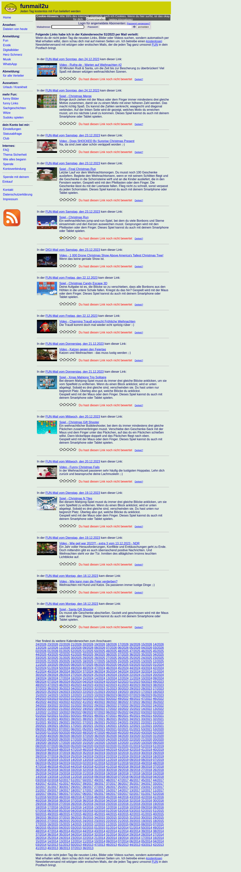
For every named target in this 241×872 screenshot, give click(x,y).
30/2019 (146, 753)
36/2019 (76, 753)
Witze (7, 112)
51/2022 (99, 698)
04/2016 (76, 810)
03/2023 (52, 698)
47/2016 (87, 797)
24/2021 (123, 722)
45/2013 (123, 844)
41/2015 (146, 814)
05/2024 (76, 681)
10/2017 (41, 793)
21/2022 (64, 708)
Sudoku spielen (13, 117)
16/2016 (64, 807)
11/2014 (87, 841)
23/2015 (99, 821)
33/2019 (111, 753)
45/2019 (99, 749)
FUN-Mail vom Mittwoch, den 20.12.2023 (72, 416)
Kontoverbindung (14, 168)
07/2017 (76, 793)
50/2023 (146, 681)
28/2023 (146, 688)
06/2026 (123, 647)
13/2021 (123, 725)
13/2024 (111, 678)
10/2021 (158, 725)
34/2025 (158, 654)
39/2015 (41, 817)
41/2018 (111, 766)
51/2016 (41, 797)
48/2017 (111, 780)
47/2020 (99, 732)
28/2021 (76, 722)
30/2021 (52, 722)
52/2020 (41, 732)
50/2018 (134, 763)
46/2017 (134, 780)
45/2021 (134, 715)
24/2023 (64, 691)
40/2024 (52, 671)
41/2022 (87, 702)
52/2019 (146, 746)
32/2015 (123, 817)
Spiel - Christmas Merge (75, 96)
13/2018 (52, 776)
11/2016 (123, 807)
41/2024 (41, 671)
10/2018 (87, 776)
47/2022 (146, 698)
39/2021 (76, 719)
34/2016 (111, 800)
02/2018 (52, 780)
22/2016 (123, 804)
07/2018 (123, 776)
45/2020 (123, 732)
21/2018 (87, 773)
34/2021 (134, 719)
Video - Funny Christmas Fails (79, 467)
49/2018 (146, 763)
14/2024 (99, 678)
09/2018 (99, 776)
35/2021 (123, 719)
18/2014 (134, 838)
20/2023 (111, 691)
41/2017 (64, 783)
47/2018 (41, 766)
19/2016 (158, 804)
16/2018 (146, 773)
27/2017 (99, 787)
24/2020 (111, 739)
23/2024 (123, 675)
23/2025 (158, 658)
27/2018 (146, 770)
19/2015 (146, 821)
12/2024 (123, 678)
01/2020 (123, 746)
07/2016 (41, 810)
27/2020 (76, 739)
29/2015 (158, 817)
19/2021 (52, 725)
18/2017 (76, 790)
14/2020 (99, 742)
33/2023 (87, 688)
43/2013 (146, 844)
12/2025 (158, 661)
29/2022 (99, 705)
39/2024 (64, 671)
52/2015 (146, 810)
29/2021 (64, 722)
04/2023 (41, 698)
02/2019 (87, 763)
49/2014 (158, 827)
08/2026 (99, 647)
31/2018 (99, 770)
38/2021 (87, 719)
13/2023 (64, 695)
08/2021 (52, 729)
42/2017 (52, 783)
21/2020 (146, 739)
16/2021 (87, 725)
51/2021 (64, 715)
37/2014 (41, 834)
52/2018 (111, 763)
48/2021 (99, 715)
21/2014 (99, 838)
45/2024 (123, 668)
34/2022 (41, 705)
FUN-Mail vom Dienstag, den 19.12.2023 (72, 492)
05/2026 (134, 647)
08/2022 (87, 712)
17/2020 (64, 742)
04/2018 (158, 776)
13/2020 (111, 742)
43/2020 (146, 732)
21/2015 (123, 821)
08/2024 (41, 681)
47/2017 (123, 780)
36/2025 (134, 654)
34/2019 (99, 753)
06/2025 (99, 664)
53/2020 (158, 729)
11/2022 (52, 712)
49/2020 (76, 732)
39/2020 (64, 736)
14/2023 (52, 695)
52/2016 (158, 793)
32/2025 (52, 658)
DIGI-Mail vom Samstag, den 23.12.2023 (72, 249)
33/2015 (111, 817)
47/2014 (52, 831)
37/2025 (123, 654)
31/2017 (52, 787)
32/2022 (64, 705)
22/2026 (64, 644)
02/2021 (123, 729)
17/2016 (52, 807)
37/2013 (76, 848)
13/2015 (87, 824)
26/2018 (158, 770)
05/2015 (52, 827)
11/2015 (111, 824)
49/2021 (87, 715)
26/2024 (87, 675)
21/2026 (76, 644)
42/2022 (76, 702)
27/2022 (123, 705)
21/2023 (99, 691)
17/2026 (123, 644)
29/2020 (52, 739)
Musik (7, 59)
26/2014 (41, 838)
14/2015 (76, 824)
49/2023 (158, 681)
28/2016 (52, 804)
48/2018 (158, 763)
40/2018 (123, 766)
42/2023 (111, 685)
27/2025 (111, 658)
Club (6, 138)
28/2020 (64, 739)
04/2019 (64, 763)
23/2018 (64, 773)
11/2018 (76, 776)
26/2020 (87, 739)
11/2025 (41, 664)
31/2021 (41, 722)
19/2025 (76, 661)
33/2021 (146, 719)
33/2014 (87, 834)
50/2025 (99, 651)
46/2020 (111, 732)
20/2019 (134, 756)
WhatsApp (10, 64)
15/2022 (134, 708)
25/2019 (76, 756)
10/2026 (76, 647)
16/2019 (52, 759)
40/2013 (52, 848)
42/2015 (134, 814)
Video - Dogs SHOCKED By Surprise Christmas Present (96, 141)
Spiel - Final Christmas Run (77, 169)
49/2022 (123, 698)
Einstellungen (12, 129)
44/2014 (87, 831)
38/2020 (76, 736)
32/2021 (158, 719)
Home (7, 17)
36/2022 (146, 702)
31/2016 (146, 800)
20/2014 (111, 838)
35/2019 (87, 753)
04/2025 (123, 664)
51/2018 (123, 763)
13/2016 (99, 807)
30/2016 (158, 800)
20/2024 (158, 675)
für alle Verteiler (13, 75)
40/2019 (158, 749)
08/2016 (158, 807)
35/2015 (87, 817)
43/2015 (123, 814)
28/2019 (41, 756)
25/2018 (41, 773)
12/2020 (123, 742)
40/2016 (41, 800)
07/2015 (158, 824)
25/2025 (134, 658)
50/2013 (76, 844)
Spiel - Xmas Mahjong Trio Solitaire (82, 377)
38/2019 (52, 753)
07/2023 (134, 695)
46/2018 (52, 766)
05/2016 (64, 810)
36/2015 (76, 817)
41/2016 (158, 797)
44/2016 (123, 797)
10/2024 (146, 678)
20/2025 (64, 661)
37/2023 (41, 688)
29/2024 (52, 675)
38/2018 (146, 766)
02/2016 (99, 810)
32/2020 (146, 736)
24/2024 (111, 675)
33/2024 (134, 671)
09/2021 (41, 729)
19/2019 (146, 756)
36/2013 (87, 848)
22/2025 (41, 661)
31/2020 (158, 736)
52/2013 (52, 844)
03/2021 (111, 729)
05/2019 (52, 763)
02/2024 (111, 681)
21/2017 (41, 790)
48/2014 (41, 831)
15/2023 (41, 695)
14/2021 (111, 725)
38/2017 (99, 783)
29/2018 (123, 770)
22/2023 (87, 691)
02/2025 (146, 664)
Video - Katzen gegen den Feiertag (82, 349)
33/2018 (76, 770)
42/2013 (158, 844)
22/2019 (111, 756)
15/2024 (87, 678)
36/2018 (41, 770)
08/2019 (146, 759)
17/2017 (87, 790)
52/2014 (123, 827)
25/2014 (52, 838)
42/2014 (111, 831)
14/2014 (52, 841)
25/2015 (76, 821)
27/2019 (52, 756)
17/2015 (41, 824)
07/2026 (111, 647)
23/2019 (99, 756)
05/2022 (123, 712)
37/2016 (76, 800)
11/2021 (146, 725)
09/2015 (134, 824)
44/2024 (134, 668)
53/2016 (123, 810)
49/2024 (76, 668)
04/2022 (134, 712)
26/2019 (64, 756)
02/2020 (111, 746)
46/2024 (111, 668)
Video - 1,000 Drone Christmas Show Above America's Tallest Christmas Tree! (111, 255)
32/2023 (99, 688)
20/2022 (76, 708)
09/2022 (76, 712)
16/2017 (99, 790)
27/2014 (158, 834)
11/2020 (134, 742)
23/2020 (123, 739)
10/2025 (52, 664)
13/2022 (158, 708)
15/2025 (123, 661)
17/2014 (146, 838)
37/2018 (158, 766)
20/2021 (41, 725)
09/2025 (64, 664)
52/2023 (123, 681)
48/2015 (64, 814)
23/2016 (111, 804)
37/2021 (99, 719)
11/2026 (64, 647)
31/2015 (134, 817)
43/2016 (134, 797)
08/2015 (146, 824)
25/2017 (123, 787)
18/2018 (123, 773)
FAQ (6, 150)
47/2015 (76, 814)
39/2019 (41, 753)
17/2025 (99, 661)
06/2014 (134, 841)
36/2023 (52, 688)
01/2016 (111, 810)
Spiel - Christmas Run (74, 217)
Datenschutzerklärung (17, 194)
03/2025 (134, 664)
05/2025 (111, 664)
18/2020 (52, 742)
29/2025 (87, 658)
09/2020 (158, 742)
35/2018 (52, 770)
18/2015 (158, 821)
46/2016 (99, 797)
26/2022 (134, 705)
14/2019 (76, 759)
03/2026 (158, 647)
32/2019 (123, 753)
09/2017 (52, 793)
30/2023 (123, 688)
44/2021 (146, 715)
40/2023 (134, 685)
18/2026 (111, 644)
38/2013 (64, 848)
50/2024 (64, 668)
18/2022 (99, 708)
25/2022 (146, 705)
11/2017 (158, 790)
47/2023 (52, 685)
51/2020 (52, 732)
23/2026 (52, 644)
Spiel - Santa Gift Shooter (76, 609)
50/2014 (146, 827)
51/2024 (52, 668)
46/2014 (64, 831)
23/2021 (134, 722)
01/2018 (99, 763)
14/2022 (146, 708)
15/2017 (111, 790)
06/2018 (134, 776)
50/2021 (76, 715)
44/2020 (134, 732)
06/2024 (64, 681)
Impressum (10, 199)
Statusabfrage (12, 133)
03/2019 (76, 763)
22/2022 (52, 708)
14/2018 (41, 776)
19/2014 (123, 838)
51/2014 (134, 827)
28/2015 (41, 821)
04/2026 (146, 647)
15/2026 (146, 644)
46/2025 (146, 651)
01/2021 (134, 729)
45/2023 (76, 685)
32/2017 (41, 787)
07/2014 (123, 841)
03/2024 (99, 681)
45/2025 (158, 651)
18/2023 (134, 691)
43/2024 (146, 668)
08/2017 (64, 793)
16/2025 (111, 661)
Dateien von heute (15, 29)
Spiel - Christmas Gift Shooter (79, 422)
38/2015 (52, 817)
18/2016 (41, 807)
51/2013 (64, 844)
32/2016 (134, 800)
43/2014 (99, 831)
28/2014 (146, 834)
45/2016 (111, 797)
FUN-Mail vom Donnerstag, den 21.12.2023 (74, 343)
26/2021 (99, 722)
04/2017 (111, 793)
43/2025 (52, 654)
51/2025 (87, 651)
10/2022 (64, 712)
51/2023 (134, 681)
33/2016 (123, 800)
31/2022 (76, 705)
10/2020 (146, 742)
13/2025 (146, 661)
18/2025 (87, 661)
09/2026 (87, 647)
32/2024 (146, 671)
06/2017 (87, 793)
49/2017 (99, 780)
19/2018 (111, 773)
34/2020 (123, 736)
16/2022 (123, 708)
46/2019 (87, 749)
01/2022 (41, 715)
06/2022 (111, 712)
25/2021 (111, 722)
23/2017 (146, 787)
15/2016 (76, 807)
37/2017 (111, 783)
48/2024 (87, 668)
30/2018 (111, 770)
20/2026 (87, 644)
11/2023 (87, 695)
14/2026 (158, 644)
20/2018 (99, 773)
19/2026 (99, 644)
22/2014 (87, 838)
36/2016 (87, 800)
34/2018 (64, 770)
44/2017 (158, 780)
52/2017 (64, 780)
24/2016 (99, 804)
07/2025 (87, 664)
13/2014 (64, 841)
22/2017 (158, 787)
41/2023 (123, 685)
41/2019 (146, 749)
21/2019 (123, 756)
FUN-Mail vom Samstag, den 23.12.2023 (72, 135)
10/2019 (123, 759)
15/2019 (64, 759)
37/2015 (64, 817)
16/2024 (76, 678)
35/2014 (64, 834)
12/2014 (76, 841)
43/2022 (64, 702)
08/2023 (123, 695)
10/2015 (123, 824)
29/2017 (76, 787)
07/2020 (52, 746)
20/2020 (158, 739)
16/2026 (134, 644)
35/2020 (111, 736)
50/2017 (87, 780)
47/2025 (134, 651)
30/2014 (123, 834)
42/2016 (146, 797)
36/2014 (52, 834)
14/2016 (87, 807)
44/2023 (87, 685)
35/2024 (111, 671)
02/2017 (134, 793)
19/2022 (87, 708)
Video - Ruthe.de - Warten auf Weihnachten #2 (90, 64)
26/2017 (111, 787)
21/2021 (158, 722)
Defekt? (139, 79)
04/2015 (64, 827)
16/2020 (76, 742)
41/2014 (123, 831)
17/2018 (134, 773)
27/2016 (64, 804)
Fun (5, 40)
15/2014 (41, 841)
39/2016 (52, 800)
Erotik (7, 45)
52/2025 (76, 651)
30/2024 (41, 675)
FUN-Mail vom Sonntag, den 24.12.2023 (72, 59)
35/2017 (134, 783)
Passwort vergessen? (138, 23)
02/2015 (87, 827)
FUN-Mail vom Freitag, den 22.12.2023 (71, 277)
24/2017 (134, 787)
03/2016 (87, 810)
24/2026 (41, 644)
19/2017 (64, 790)
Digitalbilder (11, 50)
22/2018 (76, 773)
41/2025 (76, 654)
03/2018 (41, 780)
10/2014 (99, 841)
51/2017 (76, 780)
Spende (8, 164)
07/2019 (158, 759)
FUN (155, 44)
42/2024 (158, 668)
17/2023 (146, 691)
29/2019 (158, 753)
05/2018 (146, 776)
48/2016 (76, 797)
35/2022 (158, 702)
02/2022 (158, 712)
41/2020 (41, 736)
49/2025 (111, 651)
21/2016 (134, 804)
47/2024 (99, 668)
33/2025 (41, 658)
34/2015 (99, 817)
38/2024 (76, 671)
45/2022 (41, 702)
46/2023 (64, 685)
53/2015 (134, 810)
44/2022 (52, 702)
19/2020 (41, 742)
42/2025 (64, 654)
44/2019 (111, 749)
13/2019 (87, 759)
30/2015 (146, 817)
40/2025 (87, 654)
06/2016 (52, 810)
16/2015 (52, 824)
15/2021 (99, 725)
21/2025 (52, 661)
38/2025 (111, 654)
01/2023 (76, 698)
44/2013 (134, 844)
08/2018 (111, 776)
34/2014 (76, 834)
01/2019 (134, 746)
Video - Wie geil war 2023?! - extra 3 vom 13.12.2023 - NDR (99, 543)
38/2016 (64, 800)
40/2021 (64, 719)
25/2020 (99, 739)
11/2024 (134, 678)
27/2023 (158, 688)
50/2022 (111, 698)
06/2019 (41, 763)
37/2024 (87, 671)
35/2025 (146, 654)
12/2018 (64, 776)
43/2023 (99, 685)
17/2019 (41, 759)
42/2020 (158, 732)
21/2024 (146, 675)
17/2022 (111, 708)
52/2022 (87, 698)
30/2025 (76, 658)
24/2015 (87, 821)
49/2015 (52, 814)
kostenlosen (154, 41)
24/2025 (146, 658)
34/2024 (123, 671)
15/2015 (64, 824)
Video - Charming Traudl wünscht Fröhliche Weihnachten (97, 321)
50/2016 (52, 797)
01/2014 (111, 827)
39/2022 (111, 702)
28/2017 (87, 787)
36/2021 (111, 719)
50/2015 (41, 814)
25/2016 (87, 804)
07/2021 (64, 729)
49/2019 (52, 749)
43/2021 (158, 715)
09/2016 (146, 807)
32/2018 (87, 770)
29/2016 (41, 804)
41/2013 (41, 848)
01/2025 (64, 651)
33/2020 (134, 736)
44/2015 (111, 814)
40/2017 (76, 783)
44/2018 (76, 766)
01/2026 (52, 651)
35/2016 (99, 800)
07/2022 (99, 712)
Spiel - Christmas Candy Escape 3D (83, 283)
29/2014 (134, 834)
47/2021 (111, 715)
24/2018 (52, 773)
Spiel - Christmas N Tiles (75, 498)
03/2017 (123, 793)
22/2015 (111, 821)
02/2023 (64, 698)
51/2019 (158, 746)
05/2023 (158, 695)
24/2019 (87, 756)
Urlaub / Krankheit (15, 87)
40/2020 (52, 736)
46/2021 (123, 715)
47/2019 (76, 749)
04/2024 (87, 681)
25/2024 (99, 675)
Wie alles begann (14, 159)
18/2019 (158, 756)
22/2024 (134, 675)
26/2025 (123, 658)
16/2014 (158, 838)
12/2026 (52, 647)
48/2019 (64, 749)
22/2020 (134, 739)
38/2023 (158, 685)
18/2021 (64, 725)
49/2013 (87, 844)
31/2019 (134, 753)
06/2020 (64, 746)
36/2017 (123, 783)
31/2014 (111, 834)
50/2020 (64, 732)
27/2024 (76, 675)
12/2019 (99, 759)
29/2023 (134, 688)
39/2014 (146, 831)
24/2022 (158, 705)
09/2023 (111, 695)
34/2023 (76, 688)
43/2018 (87, 766)
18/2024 (52, 678)
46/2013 (111, 844)
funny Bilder (11, 98)
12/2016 (111, 807)
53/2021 (146, 729)
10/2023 (99, 695)
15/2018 (158, 773)
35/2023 (64, 688)
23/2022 (41, 708)
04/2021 (99, 729)
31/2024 (158, 671)
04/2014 (158, 841)
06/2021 (76, 729)
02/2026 (41, 651)
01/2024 (158, 664)
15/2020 (87, 742)
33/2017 (158, 783)
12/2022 (41, 712)
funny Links (10, 103)
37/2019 (64, 753)
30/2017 (64, 787)
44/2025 (41, 654)
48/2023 (41, 685)
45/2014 (76, 831)
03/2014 (41, 844)
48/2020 (87, 732)
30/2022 (87, 705)
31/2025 (64, 658)
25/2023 (52, 691)
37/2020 (87, 736)
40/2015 (158, 814)
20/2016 (146, 804)
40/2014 (134, 831)
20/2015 (134, 821)
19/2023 (123, 691)
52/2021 (52, 715)
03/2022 (146, 712)
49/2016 (64, 797)
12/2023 (76, 695)
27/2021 (87, 722)
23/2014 (76, 838)
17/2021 (76, 725)
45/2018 (64, 766)
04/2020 (87, 746)
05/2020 (76, 746)
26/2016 (76, 804)
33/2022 (52, 705)
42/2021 (41, 719)
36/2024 (99, 671)
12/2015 (99, 824)
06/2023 (146, 695)
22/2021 (146, 722)
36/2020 (99, 736)
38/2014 (158, 831)
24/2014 (64, 838)
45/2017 (146, 780)
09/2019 (134, 759)
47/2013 (99, 844)
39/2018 (134, 766)
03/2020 (99, 746)
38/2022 (123, 702)
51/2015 (158, 810)
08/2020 (41, 746)
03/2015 (76, 827)
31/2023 (111, 688)
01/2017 (146, 793)
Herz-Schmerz (12, 54)
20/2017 (52, 790)
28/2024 (64, 675)
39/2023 (146, 685)
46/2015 (87, 814)
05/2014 (146, 841)
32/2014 (99, 834)
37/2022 (134, 702)
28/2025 (99, 658)
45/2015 (99, 814)
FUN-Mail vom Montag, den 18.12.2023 (71, 575)
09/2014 (111, 841)
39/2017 (87, 783)
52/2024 (41, 668)
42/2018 (99, 766)
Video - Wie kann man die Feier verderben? (88, 581)
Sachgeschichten (14, 108)
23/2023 (76, 691)
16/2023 (158, 691)
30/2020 (41, 739)
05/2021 (87, 729)
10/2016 (134, 807)
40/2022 (99, 702)
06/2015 (41, 827)
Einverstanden (95, 19)
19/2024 (41, 678)
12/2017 (146, 790)
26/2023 (41, 691)
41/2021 (52, 719)
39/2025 (99, 654)
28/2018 (134, 770)
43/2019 (123, 749)
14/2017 (123, 790)
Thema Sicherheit (15, 154)
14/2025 (134, 661)
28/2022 (111, 705)
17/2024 (64, 678)
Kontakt (8, 189)
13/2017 (134, 790)
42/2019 (134, 749)
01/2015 (99, 827)
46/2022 (158, 698)
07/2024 (52, 681)
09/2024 (158, 678)
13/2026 (41, 647)
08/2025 (76, 664)
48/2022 (134, 698)
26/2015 (64, 821)
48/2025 (123, 651)
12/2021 (134, 725)
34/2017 (146, 783)
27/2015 (52, 821)
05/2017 (99, 793)
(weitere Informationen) (121, 19)
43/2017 (41, 783)
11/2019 (111, 759)
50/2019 (41, 749)
